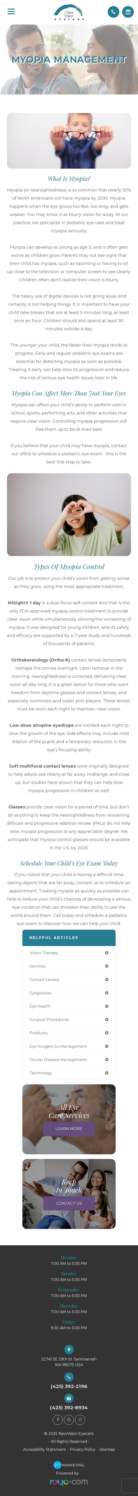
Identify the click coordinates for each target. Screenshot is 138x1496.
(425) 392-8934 (69, 1407)
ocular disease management (58, 1059)
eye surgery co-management (58, 1046)
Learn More (68, 1128)
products (39, 1032)
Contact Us (69, 1203)
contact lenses (44, 979)
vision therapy (44, 952)
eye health (40, 1006)
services (37, 966)
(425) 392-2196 (69, 1386)
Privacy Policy (83, 1449)
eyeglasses (41, 993)
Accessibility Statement (44, 1449)
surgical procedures (49, 1019)
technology (41, 1073)
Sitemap (107, 1449)
